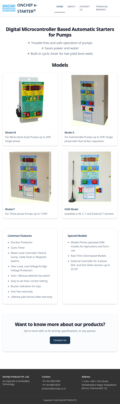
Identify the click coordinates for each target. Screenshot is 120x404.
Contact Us (60, 340)
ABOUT (71, 6)
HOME (59, 6)
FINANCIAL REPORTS (102, 8)
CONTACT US (85, 8)
